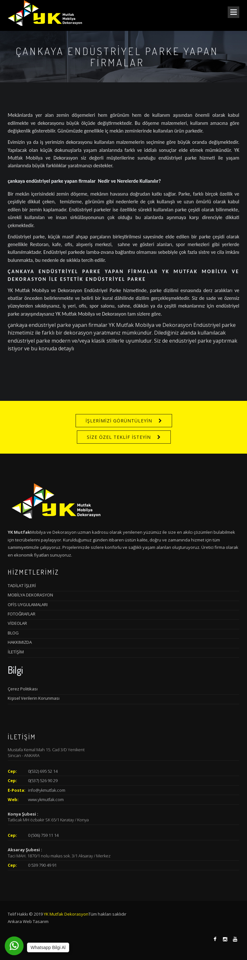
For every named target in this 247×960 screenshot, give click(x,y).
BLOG (13, 633)
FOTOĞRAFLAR (21, 614)
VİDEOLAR (17, 623)
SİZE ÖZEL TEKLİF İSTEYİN (119, 437)
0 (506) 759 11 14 (43, 835)
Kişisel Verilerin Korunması (33, 698)
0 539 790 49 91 (42, 865)
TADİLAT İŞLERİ (22, 585)
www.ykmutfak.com (46, 799)
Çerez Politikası (23, 689)
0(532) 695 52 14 (43, 771)
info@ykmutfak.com (46, 790)
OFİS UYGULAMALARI (28, 604)
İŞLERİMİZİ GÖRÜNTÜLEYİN (119, 421)
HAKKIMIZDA (20, 642)
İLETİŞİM (16, 652)
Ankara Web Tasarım (28, 921)
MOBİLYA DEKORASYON (30, 595)
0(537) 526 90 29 (43, 780)
